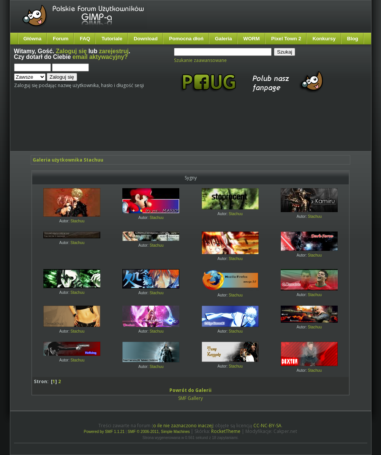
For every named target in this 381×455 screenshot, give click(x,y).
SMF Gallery (190, 398)
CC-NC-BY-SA (267, 425)
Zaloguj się (71, 51)
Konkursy (324, 38)
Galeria (223, 38)
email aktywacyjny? (100, 57)
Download (146, 38)
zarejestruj (114, 51)
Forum (60, 38)
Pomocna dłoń (186, 38)
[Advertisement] (156, 128)
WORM (251, 38)
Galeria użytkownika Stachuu (68, 160)
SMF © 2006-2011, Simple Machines (159, 432)
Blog (352, 38)
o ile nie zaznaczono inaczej (183, 425)
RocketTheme (225, 431)
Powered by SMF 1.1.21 (104, 432)
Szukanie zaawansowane (200, 60)
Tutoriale (111, 38)
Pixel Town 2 (286, 38)
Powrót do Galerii (190, 390)
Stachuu (78, 221)
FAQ (85, 38)
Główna (33, 38)
